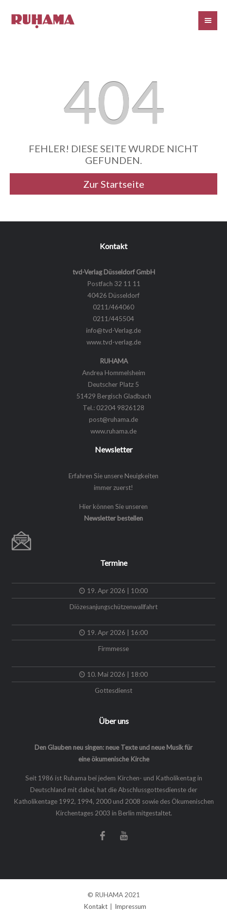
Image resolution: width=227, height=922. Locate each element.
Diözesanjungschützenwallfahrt (113, 607)
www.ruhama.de (113, 431)
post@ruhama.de (113, 419)
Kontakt (95, 906)
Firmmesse (113, 648)
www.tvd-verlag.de (114, 342)
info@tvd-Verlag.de (113, 330)
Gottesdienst (113, 690)
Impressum (130, 906)
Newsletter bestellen (113, 518)
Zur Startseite (113, 184)
